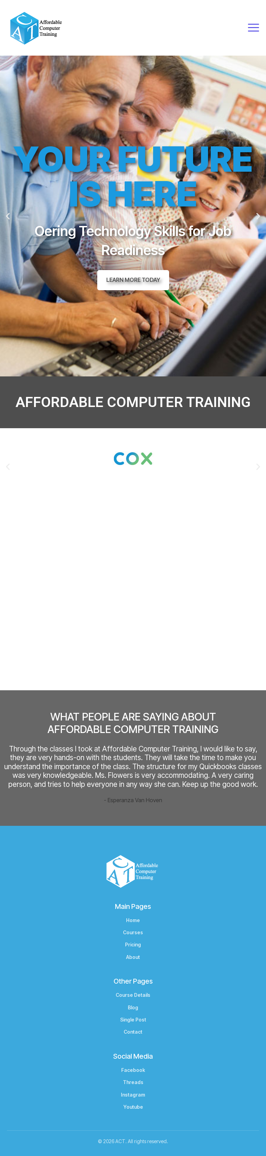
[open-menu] (253, 28)
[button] (7, 216)
